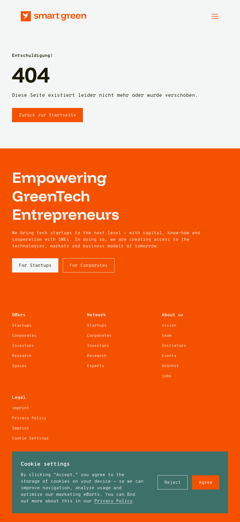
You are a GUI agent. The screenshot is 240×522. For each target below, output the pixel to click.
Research (22, 356)
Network (96, 315)
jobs (167, 376)
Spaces (19, 366)
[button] (173, 482)
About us (173, 315)
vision (169, 325)
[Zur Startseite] (53, 16)
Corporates (24, 335)
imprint (20, 408)
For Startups (35, 265)
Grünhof (170, 366)
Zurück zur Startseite (47, 115)
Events (169, 356)
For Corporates (89, 265)
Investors (23, 346)
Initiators (174, 346)
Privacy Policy (113, 501)
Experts (95, 366)
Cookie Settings (30, 438)
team (167, 335)
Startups (22, 325)
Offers (19, 315)
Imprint (20, 428)
